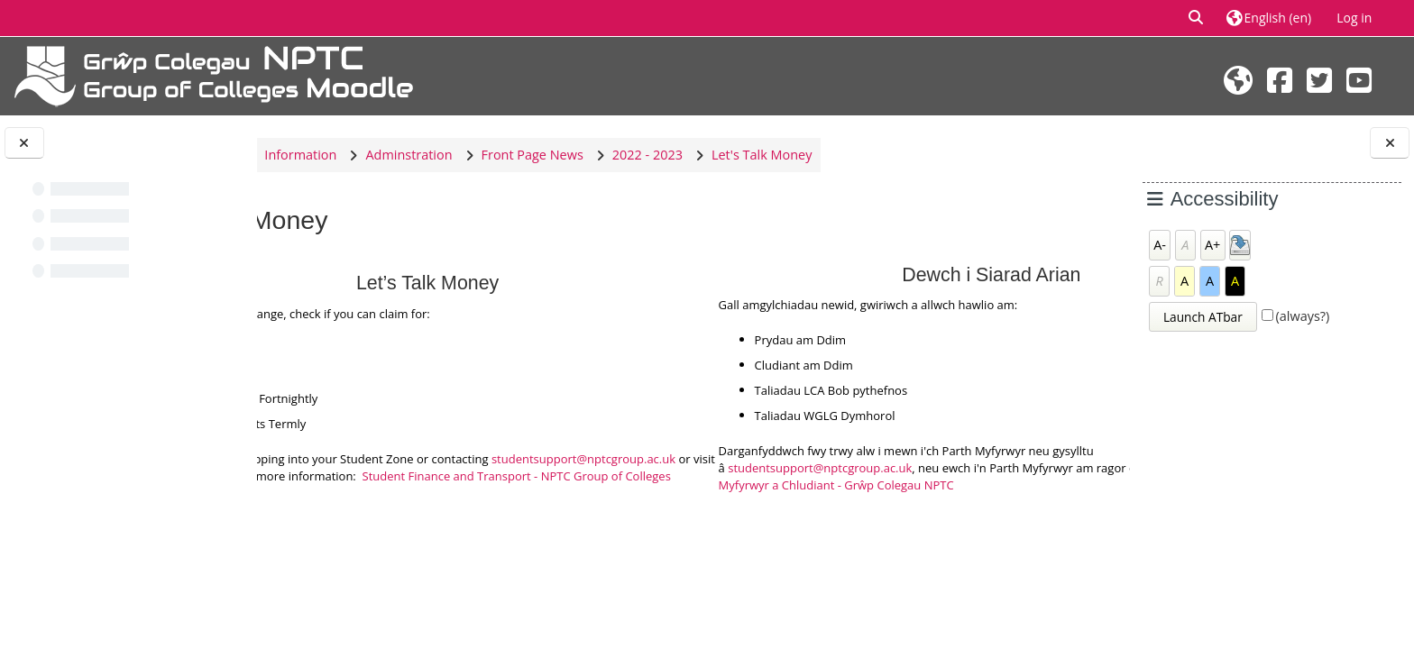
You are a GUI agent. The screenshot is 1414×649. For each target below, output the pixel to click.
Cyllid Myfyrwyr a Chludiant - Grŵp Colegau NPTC (961, 485)
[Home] (213, 74)
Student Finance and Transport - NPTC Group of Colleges (547, 485)
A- (1159, 244)
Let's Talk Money (910, 154)
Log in (1354, 17)
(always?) (1303, 315)
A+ (1212, 244)
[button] (1196, 18)
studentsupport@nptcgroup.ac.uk (439, 468)
